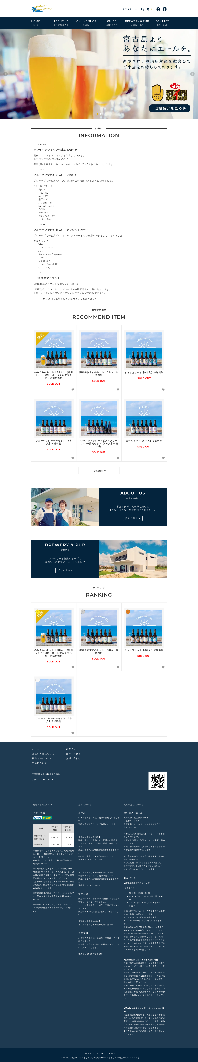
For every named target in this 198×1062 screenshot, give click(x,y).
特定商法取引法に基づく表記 (47, 772)
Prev (5, 74)
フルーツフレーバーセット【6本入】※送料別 (54, 442)
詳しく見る (132, 517)
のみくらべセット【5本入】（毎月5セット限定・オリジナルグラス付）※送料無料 (53, 375)
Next (192, 74)
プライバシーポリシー (43, 777)
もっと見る (99, 470)
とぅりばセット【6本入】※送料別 (144, 372)
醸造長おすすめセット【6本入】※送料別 (98, 374)
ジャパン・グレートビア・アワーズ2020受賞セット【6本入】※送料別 (99, 443)
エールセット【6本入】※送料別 (144, 441)
